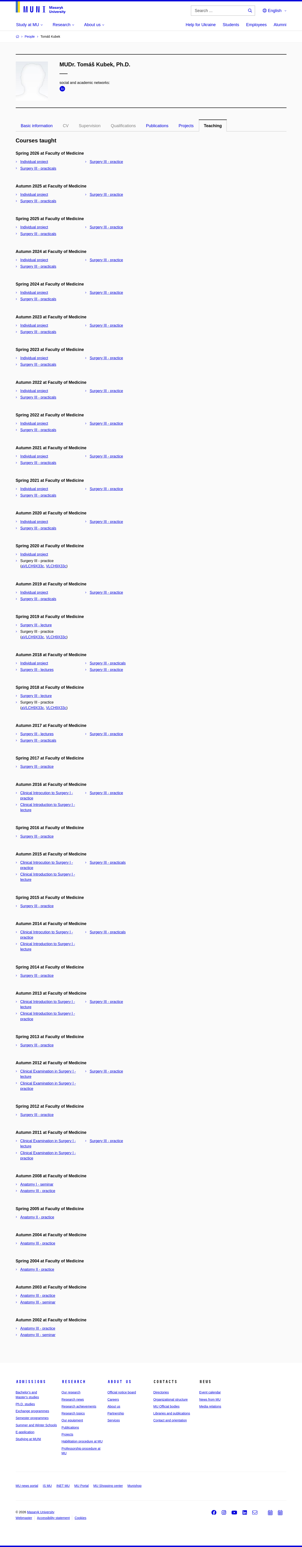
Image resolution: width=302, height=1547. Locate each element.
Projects (186, 125)
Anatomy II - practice (37, 1217)
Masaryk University (40, 1512)
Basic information (37, 125)
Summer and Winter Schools (36, 1425)
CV (66, 125)
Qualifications (123, 125)
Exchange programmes (32, 1411)
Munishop (135, 1486)
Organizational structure (170, 1399)
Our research (71, 1392)
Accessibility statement (53, 1518)
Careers (113, 1399)
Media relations (210, 1406)
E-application (25, 1432)
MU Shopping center (108, 1486)
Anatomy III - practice (37, 1191)
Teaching (213, 125)
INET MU (63, 1486)
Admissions (31, 1381)
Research (74, 1381)
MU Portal (81, 1486)
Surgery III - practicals (38, 168)
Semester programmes (32, 1418)
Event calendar (210, 1392)
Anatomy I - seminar (36, 1184)
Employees (256, 24)
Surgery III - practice (106, 162)
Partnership (115, 1413)
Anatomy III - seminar (38, 1302)
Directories (161, 1392)
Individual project (34, 162)
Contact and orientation (170, 1420)
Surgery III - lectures (37, 670)
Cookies (80, 1518)
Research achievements (79, 1406)
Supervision (90, 125)
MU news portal (27, 1486)
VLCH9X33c (56, 566)
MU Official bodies (166, 1406)
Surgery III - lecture (36, 625)
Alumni (280, 24)
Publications (157, 125)
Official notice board (121, 1392)
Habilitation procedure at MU (82, 1441)
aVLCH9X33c (33, 566)
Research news (73, 1399)
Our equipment (72, 1420)
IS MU (47, 1486)
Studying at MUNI (28, 1439)
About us (119, 1381)
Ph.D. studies (25, 1404)
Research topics (73, 1413)
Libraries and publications (171, 1413)
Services (113, 1420)
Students (231, 24)
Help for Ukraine (201, 24)
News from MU (210, 1399)
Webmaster (24, 1518)
